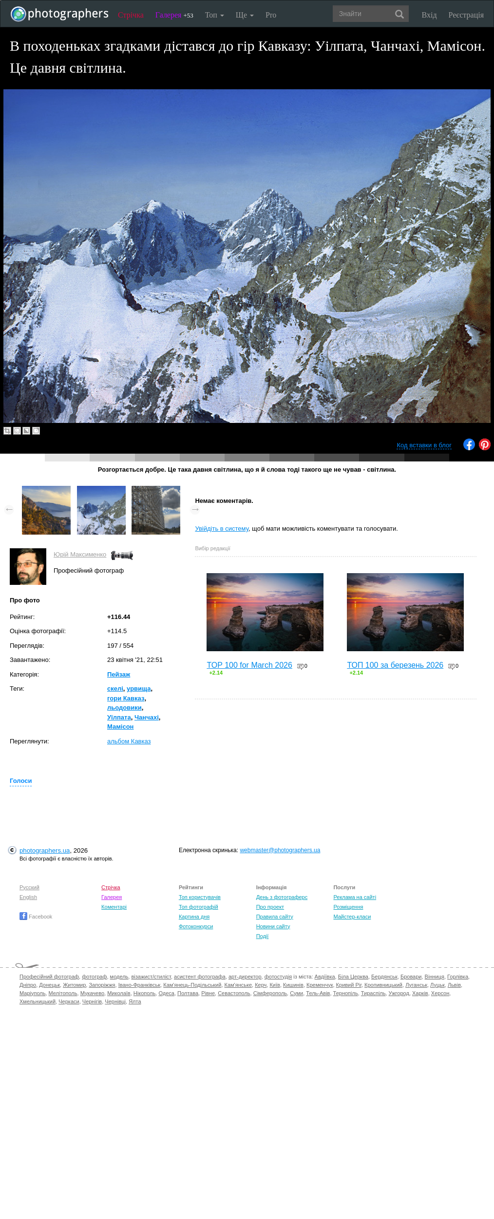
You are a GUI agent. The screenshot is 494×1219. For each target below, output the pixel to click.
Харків (420, 993)
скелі (115, 688)
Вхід (429, 15)
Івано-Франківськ (139, 985)
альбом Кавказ (129, 741)
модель (119, 976)
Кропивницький (383, 985)
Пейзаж (118, 674)
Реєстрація (466, 15)
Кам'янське (238, 985)
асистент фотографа (200, 976)
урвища (139, 688)
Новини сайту (273, 926)
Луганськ (416, 985)
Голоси (21, 780)
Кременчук (319, 985)
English (28, 897)
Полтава (187, 993)
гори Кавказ (125, 698)
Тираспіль (373, 993)
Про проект (270, 907)
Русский (29, 887)
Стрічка (131, 15)
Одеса (166, 993)
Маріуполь (32, 993)
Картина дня (194, 916)
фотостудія (278, 976)
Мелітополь (63, 993)
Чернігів (92, 1001)
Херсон (440, 993)
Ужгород (399, 993)
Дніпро (27, 985)
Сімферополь (270, 993)
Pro (271, 15)
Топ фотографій (198, 907)
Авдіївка (325, 976)
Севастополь (234, 993)
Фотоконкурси (196, 926)
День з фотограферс (282, 897)
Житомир (74, 985)
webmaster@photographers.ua (280, 850)
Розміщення (348, 907)
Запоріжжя (102, 985)
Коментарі (114, 907)
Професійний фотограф (49, 976)
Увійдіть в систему (221, 528)
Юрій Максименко (80, 554)
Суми (296, 993)
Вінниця (434, 976)
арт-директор (245, 976)
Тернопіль (345, 993)
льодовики (124, 707)
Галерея (174, 15)
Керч (260, 985)
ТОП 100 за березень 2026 (395, 665)
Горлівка (457, 976)
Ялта (135, 1001)
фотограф (94, 976)
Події (262, 936)
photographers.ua (44, 850)
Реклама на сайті (354, 897)
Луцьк (437, 985)
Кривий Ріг (348, 985)
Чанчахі (146, 717)
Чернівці (115, 1001)
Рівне (208, 993)
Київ (274, 985)
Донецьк (49, 985)
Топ (214, 15)
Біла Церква (353, 976)
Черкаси (68, 1001)
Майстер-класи (352, 916)
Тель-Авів (318, 993)
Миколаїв (119, 993)
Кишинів (293, 985)
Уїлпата (119, 717)
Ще (245, 15)
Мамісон (120, 726)
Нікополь (144, 993)
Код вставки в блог (424, 445)
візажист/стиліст (151, 976)
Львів (454, 985)
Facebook (35, 916)
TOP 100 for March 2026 (249, 665)
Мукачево (92, 993)
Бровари (411, 976)
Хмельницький (37, 1001)
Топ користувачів (200, 897)
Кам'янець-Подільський (192, 985)
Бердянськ (384, 976)
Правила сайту (274, 916)
